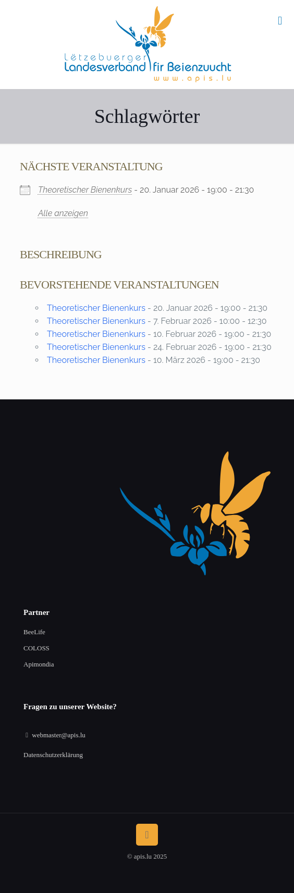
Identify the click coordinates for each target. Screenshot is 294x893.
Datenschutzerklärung (53, 755)
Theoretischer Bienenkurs (85, 190)
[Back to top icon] (147, 835)
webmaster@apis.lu (58, 735)
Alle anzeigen (63, 213)
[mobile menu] (280, 21)
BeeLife (34, 632)
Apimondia (38, 664)
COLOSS (36, 648)
